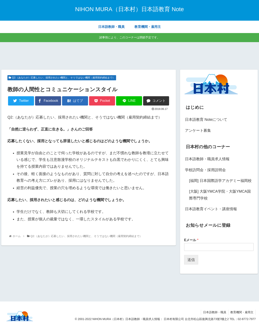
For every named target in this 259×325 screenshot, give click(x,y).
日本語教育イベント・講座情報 (211, 209)
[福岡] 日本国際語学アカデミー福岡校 (220, 181)
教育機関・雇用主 (241, 312)
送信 (191, 260)
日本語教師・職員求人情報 (207, 159)
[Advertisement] (129, 55)
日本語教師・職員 (214, 312)
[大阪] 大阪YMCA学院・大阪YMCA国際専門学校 (220, 194)
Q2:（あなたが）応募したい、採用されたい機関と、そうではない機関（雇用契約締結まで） (62, 77)
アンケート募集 (198, 130)
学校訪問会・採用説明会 (205, 170)
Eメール (191, 240)
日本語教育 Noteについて (206, 119)
